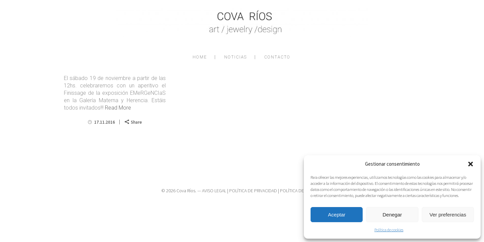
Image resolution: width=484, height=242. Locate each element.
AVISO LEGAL (214, 191)
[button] (470, 164)
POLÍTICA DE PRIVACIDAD (253, 191)
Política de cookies (388, 229)
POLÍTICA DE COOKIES (301, 191)
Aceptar (337, 214)
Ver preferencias (448, 214)
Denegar (392, 214)
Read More (118, 108)
